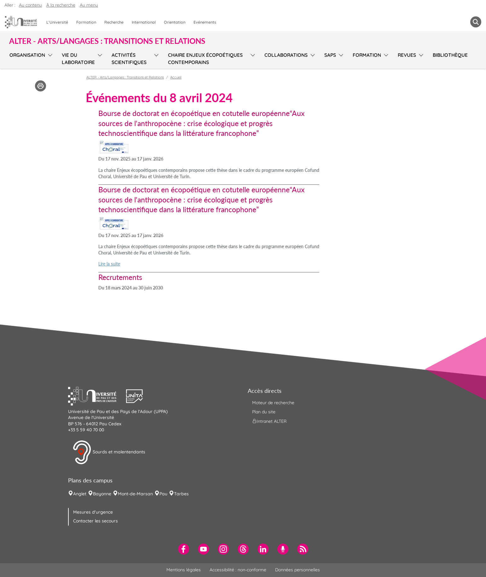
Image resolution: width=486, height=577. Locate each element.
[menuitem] (184, 549)
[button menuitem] (475, 21)
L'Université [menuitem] (57, 22)
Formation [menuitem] (86, 22)
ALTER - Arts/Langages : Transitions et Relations (125, 77)
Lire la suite (109, 263)
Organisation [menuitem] (27, 55)
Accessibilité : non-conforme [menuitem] (238, 570)
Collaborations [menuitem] (286, 55)
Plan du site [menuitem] (263, 412)
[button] (97, 395)
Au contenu (30, 5)
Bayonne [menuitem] (102, 494)
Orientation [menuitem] (174, 22)
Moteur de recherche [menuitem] (273, 402)
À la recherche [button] (60, 5)
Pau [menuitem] (163, 494)
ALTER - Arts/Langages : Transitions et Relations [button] (107, 41)
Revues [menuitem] (407, 55)
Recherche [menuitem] (114, 22)
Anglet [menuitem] (79, 494)
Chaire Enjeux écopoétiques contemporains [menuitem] (205, 58)
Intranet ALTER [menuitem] (269, 421)
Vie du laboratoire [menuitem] (78, 58)
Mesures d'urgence (93, 512)
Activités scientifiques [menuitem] (129, 58)
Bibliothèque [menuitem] (450, 55)
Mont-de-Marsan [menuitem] (135, 494)
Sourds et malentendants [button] (108, 452)
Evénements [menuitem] (205, 22)
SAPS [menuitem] (330, 55)
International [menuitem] (144, 22)
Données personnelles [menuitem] (297, 570)
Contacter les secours (95, 521)
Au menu (89, 5)
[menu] (49, 58)
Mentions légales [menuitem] (183, 570)
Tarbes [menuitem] (181, 494)
